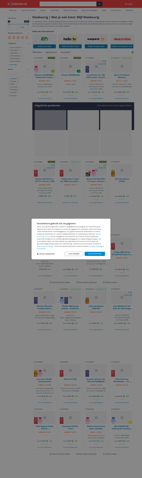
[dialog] (71, 239)
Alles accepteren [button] (94, 254)
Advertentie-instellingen (45, 246)
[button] (46, 254)
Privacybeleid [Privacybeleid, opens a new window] (41, 248)
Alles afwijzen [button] (73, 254)
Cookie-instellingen (97, 246)
